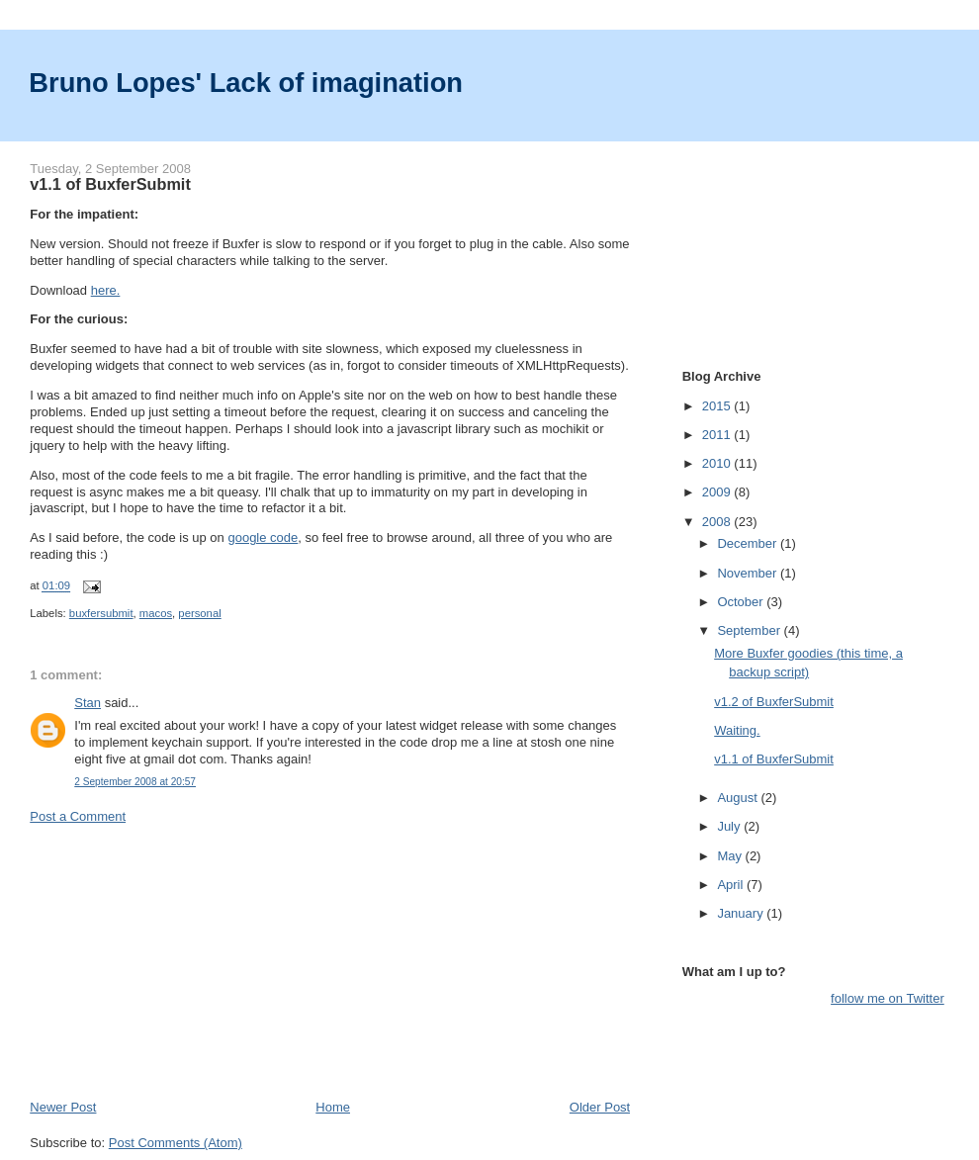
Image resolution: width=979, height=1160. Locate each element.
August (738, 797)
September (750, 630)
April (732, 884)
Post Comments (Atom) (175, 1142)
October (741, 601)
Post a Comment (78, 816)
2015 (718, 406)
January (741, 913)
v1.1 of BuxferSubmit (110, 184)
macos (155, 613)
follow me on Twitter (887, 998)
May (731, 855)
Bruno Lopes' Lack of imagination (246, 82)
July (730, 826)
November (748, 573)
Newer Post (63, 1107)
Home (332, 1107)
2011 (718, 434)
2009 (718, 492)
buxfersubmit (101, 613)
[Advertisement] (178, 960)
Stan (87, 702)
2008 (718, 521)
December (748, 543)
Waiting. (736, 730)
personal (199, 613)
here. (106, 290)
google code (262, 537)
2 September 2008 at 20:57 (135, 781)
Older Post (600, 1107)
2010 (718, 463)
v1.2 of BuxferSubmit (774, 701)
